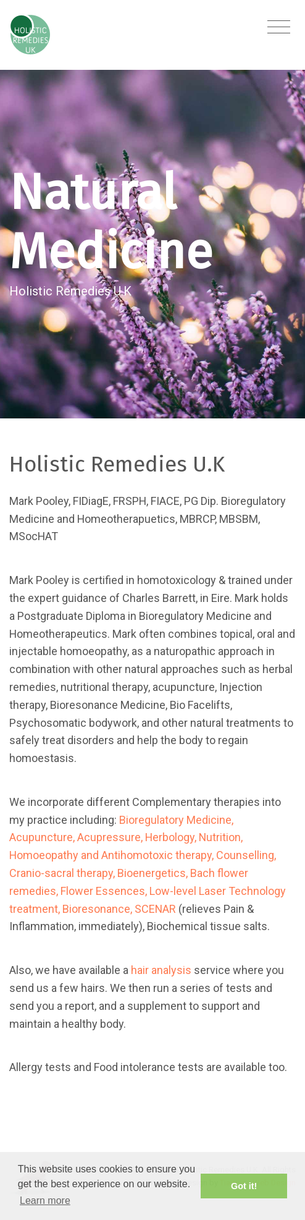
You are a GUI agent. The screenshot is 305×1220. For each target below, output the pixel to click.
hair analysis (161, 970)
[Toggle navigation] (278, 27)
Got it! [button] (244, 1186)
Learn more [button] (45, 1200)
